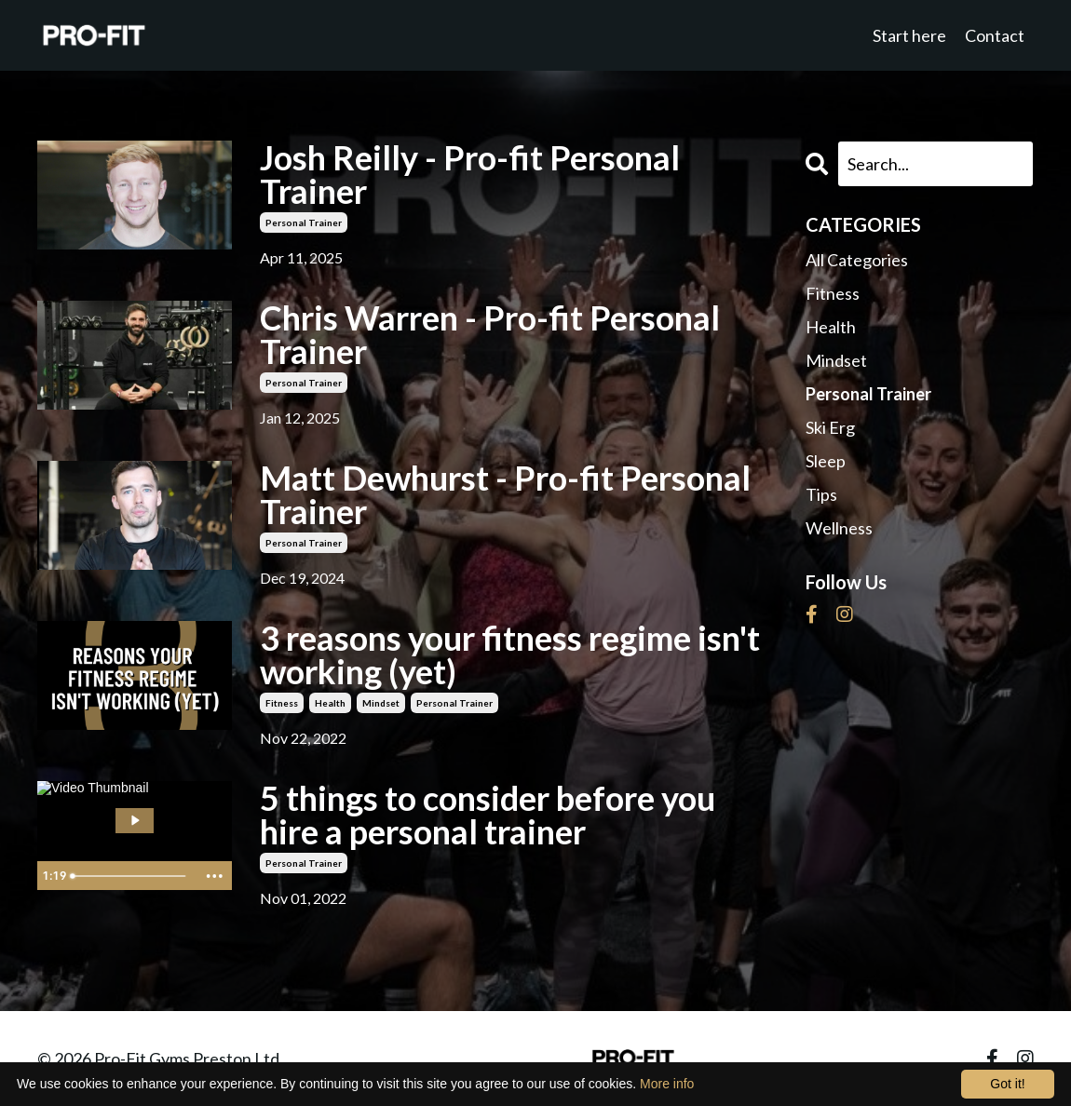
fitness (281, 702)
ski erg (830, 427)
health (330, 702)
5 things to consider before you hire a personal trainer (487, 814)
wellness (839, 528)
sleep (826, 461)
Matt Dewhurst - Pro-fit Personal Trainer (505, 494)
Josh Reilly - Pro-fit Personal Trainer (470, 174)
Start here (909, 35)
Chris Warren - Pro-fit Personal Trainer (490, 334)
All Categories (857, 260)
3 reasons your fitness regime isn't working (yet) (510, 654)
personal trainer (303, 222)
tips (821, 494)
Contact (994, 35)
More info (667, 1083)
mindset (381, 702)
